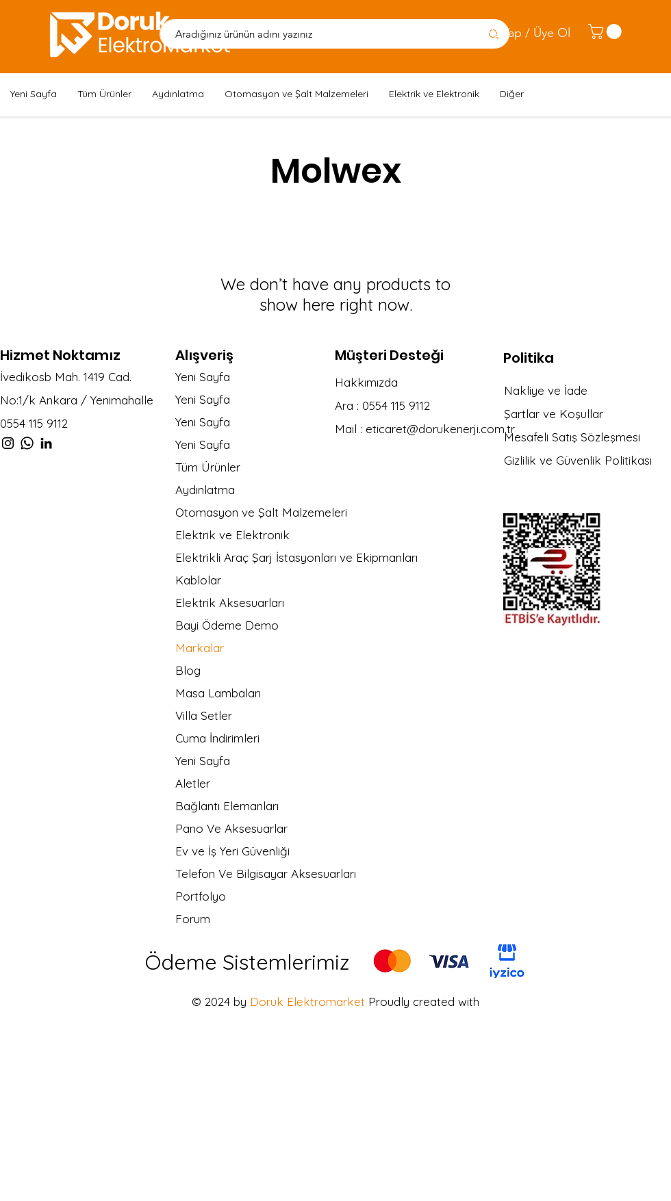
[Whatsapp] (27, 443)
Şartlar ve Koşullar (553, 413)
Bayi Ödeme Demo (227, 625)
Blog (188, 670)
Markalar (199, 648)
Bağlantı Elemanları (227, 806)
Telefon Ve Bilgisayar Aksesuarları (265, 873)
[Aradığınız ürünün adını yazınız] (312, 34)
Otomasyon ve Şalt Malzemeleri (261, 512)
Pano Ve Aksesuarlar (231, 828)
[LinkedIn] (46, 443)
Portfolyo (200, 896)
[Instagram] (8, 443)
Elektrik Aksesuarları (229, 602)
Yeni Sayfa (202, 377)
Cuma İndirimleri (217, 738)
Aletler (192, 783)
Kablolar (198, 580)
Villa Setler (203, 715)
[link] (606, 31)
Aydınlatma (205, 489)
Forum (192, 919)
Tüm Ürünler (207, 467)
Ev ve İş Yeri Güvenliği (232, 851)
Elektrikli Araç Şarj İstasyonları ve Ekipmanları (284, 557)
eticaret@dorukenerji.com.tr (440, 429)
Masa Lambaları (218, 693)
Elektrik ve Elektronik (232, 535)
